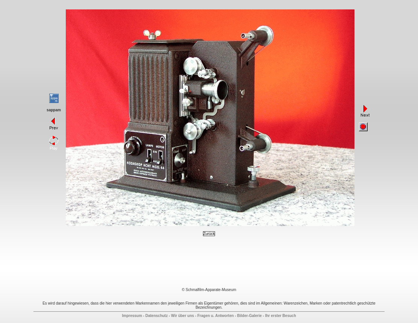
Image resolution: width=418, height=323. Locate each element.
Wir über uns (182, 316)
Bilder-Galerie (249, 316)
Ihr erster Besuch (280, 316)
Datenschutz (156, 316)
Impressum (132, 316)
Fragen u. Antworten (215, 316)
